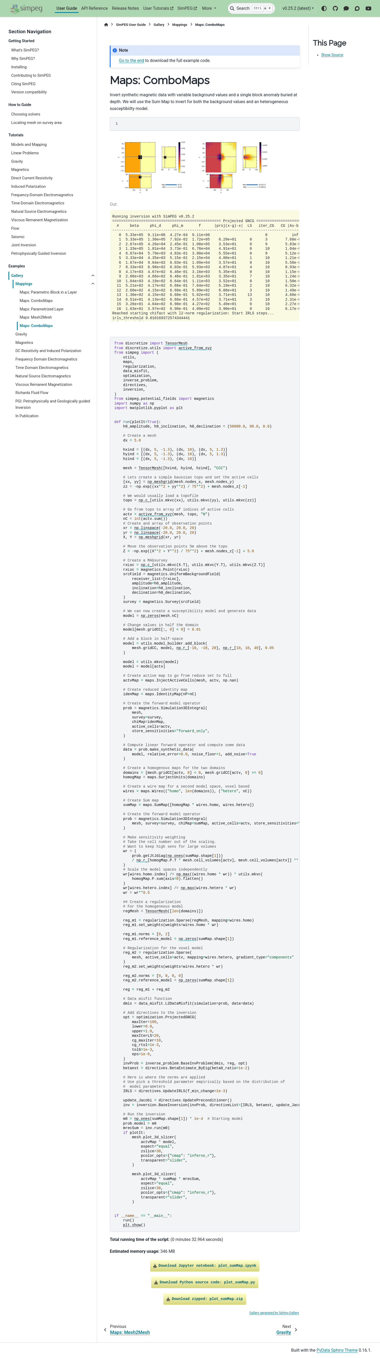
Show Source (332, 55)
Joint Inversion (23, 245)
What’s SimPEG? (25, 50)
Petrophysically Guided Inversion (38, 253)
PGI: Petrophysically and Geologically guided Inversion (52, 404)
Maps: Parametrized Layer (42, 309)
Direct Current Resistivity (32, 178)
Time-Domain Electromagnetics (37, 203)
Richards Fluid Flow (31, 393)
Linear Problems (25, 153)
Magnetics (20, 169)
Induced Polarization (28, 186)
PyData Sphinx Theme (337, 1350)
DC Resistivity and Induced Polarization (48, 351)
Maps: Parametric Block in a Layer (48, 292)
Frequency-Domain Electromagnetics (42, 195)
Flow (15, 228)
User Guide (66, 8)
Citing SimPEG (23, 84)
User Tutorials (156, 8)
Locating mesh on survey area (36, 123)
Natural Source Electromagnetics (38, 211)
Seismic (18, 237)
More (207, 8)
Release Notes (125, 8)
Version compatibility (29, 92)
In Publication (26, 416)
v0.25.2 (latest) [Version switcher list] (296, 8)
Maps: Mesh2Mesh (36, 317)
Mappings (23, 284)
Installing (18, 67)
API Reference (94, 8)
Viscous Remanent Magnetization (39, 220)
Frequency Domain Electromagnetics (46, 359)
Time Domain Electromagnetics (41, 368)
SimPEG (185, 8)
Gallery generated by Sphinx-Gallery (274, 1313)
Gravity (17, 161)
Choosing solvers (25, 114)
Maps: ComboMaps (36, 301)
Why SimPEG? (23, 58)
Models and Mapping (29, 144)
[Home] (106, 24)
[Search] (251, 8)
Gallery (17, 275)
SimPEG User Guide (131, 25)
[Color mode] (324, 8)
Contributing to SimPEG (31, 75)
